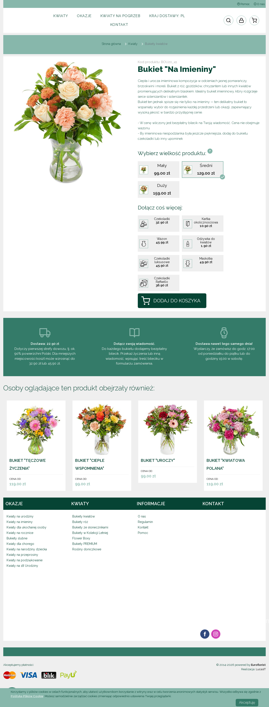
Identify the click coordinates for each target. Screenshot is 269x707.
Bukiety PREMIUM (84, 544)
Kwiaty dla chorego (20, 544)
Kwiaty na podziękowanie (24, 560)
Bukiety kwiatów (83, 516)
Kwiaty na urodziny (20, 516)
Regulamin (145, 522)
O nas (259, 4)
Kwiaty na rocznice (20, 533)
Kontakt (119, 25)
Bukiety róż (80, 522)
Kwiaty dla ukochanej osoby (26, 527)
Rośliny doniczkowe (86, 549)
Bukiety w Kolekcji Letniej (90, 533)
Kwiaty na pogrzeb (120, 16)
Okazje (84, 16)
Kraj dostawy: (167, 16)
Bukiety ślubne (17, 538)
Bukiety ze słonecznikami (90, 527)
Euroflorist (258, 664)
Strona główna (111, 44)
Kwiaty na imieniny (20, 522)
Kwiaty (60, 16)
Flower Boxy (81, 538)
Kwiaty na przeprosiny (22, 554)
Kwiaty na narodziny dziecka (27, 549)
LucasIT (261, 669)
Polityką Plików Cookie (27, 696)
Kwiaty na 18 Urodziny (22, 565)
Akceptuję (247, 702)
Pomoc (243, 4)
